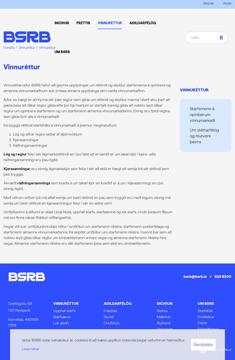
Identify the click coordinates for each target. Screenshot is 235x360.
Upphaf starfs (64, 311)
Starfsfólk (205, 311)
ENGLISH (208, 3)
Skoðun (164, 303)
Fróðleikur (206, 317)
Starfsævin (62, 317)
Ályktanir (164, 323)
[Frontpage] (27, 37)
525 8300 (223, 276)
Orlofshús (111, 323)
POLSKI (227, 3)
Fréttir (202, 323)
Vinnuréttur (194, 89)
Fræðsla (110, 311)
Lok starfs (61, 323)
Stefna (162, 311)
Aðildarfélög (118, 303)
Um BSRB (206, 303)
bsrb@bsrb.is (195, 276)
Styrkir (109, 317)
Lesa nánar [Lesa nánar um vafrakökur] (31, 349)
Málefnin (164, 317)
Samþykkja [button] (203, 344)
